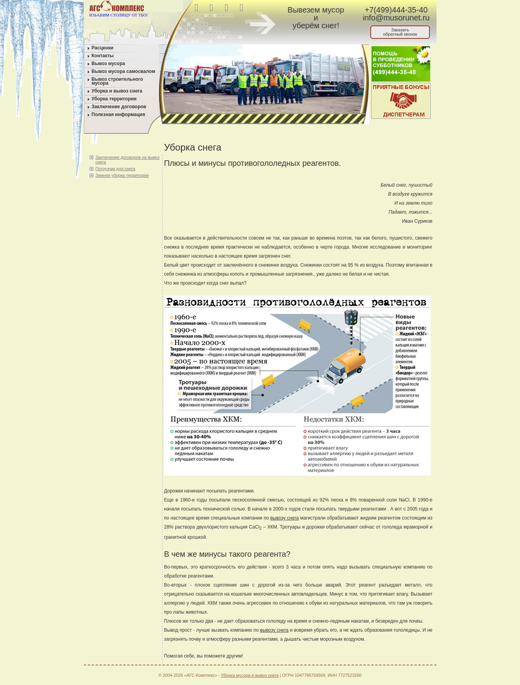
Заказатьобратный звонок (400, 31)
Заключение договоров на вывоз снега (127, 159)
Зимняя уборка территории (122, 175)
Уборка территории (114, 99)
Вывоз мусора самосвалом (124, 71)
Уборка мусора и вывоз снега (250, 675)
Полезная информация (118, 114)
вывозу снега (284, 518)
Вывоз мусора (108, 63)
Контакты (103, 56)
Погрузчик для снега (115, 168)
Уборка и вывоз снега (117, 91)
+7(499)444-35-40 (396, 9)
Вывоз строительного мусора (117, 81)
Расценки (103, 48)
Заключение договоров (119, 107)
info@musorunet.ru (396, 17)
